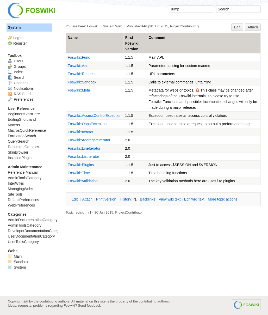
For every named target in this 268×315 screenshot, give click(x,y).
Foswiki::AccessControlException (94, 115)
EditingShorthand (22, 119)
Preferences (20, 99)
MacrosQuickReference (27, 130)
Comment (157, 37)
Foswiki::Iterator (81, 132)
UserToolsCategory (23, 242)
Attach (253, 27)
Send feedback (89, 305)
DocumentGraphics (23, 147)
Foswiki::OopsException (87, 124)
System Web (112, 26)
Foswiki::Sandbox (82, 82)
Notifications (21, 88)
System (14, 27)
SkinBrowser (18, 152)
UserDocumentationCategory (31, 236)
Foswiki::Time (79, 173)
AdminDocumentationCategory (33, 220)
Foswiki (92, 26)
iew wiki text (170, 199)
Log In (18, 38)
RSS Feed (19, 94)
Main (15, 256)
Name (73, 37)
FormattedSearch (22, 136)
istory (125, 199)
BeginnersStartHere (24, 114)
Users (15, 61)
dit (75, 199)
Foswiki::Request (82, 74)
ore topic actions (223, 199)
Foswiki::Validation (83, 181)
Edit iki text (194, 199)
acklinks (147, 199)
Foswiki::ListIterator (83, 156)
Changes (18, 83)
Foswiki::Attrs (78, 66)
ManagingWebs (20, 189)
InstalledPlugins (20, 158)
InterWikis (16, 183)
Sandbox (18, 262)
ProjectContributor (184, 26)
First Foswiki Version (132, 43)
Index (15, 72)
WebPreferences (21, 205)
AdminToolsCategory (24, 178)
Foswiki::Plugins (81, 165)
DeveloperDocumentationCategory (36, 231)
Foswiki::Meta (79, 90)
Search (16, 77)
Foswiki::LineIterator (84, 148)
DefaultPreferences (23, 200)
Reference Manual (23, 172)
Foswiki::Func (79, 57)
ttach (87, 199)
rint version (106, 199)
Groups (17, 66)
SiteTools (15, 194)
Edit (237, 27)
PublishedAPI (137, 26)
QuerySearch (18, 141)
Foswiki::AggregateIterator (89, 140)
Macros (14, 125)
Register (20, 43)
